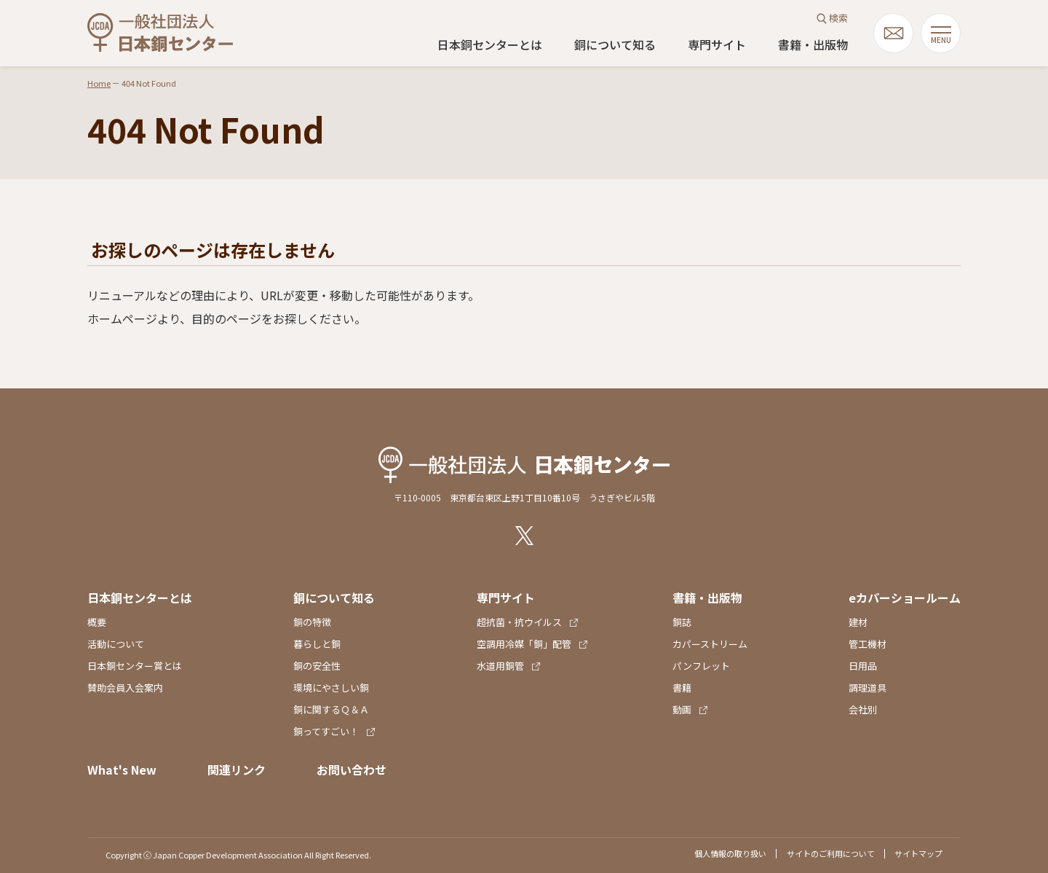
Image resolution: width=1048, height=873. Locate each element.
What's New (121, 769)
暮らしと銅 (317, 644)
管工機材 (867, 644)
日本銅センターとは (489, 44)
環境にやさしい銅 (331, 687)
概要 (96, 622)
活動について (115, 644)
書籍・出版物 (813, 44)
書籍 (681, 687)
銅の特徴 (312, 622)
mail (893, 33)
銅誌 (681, 622)
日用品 (863, 666)
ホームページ (122, 318)
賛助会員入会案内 (125, 687)
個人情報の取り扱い (730, 853)
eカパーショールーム (905, 597)
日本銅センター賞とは (134, 666)
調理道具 (867, 687)
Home (99, 83)
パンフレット (701, 666)
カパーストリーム (709, 644)
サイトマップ (918, 853)
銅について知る (615, 44)
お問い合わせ (351, 769)
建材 (858, 622)
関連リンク (236, 769)
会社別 (863, 709)
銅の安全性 (317, 666)
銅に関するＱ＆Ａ (331, 709)
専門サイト (717, 44)
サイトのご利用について (831, 853)
